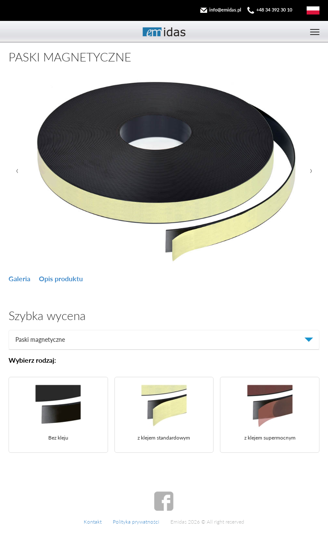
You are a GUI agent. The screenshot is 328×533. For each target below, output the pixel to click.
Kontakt (93, 521)
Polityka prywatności (136, 521)
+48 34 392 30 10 (274, 9)
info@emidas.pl (225, 9)
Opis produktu (61, 278)
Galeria (19, 278)
